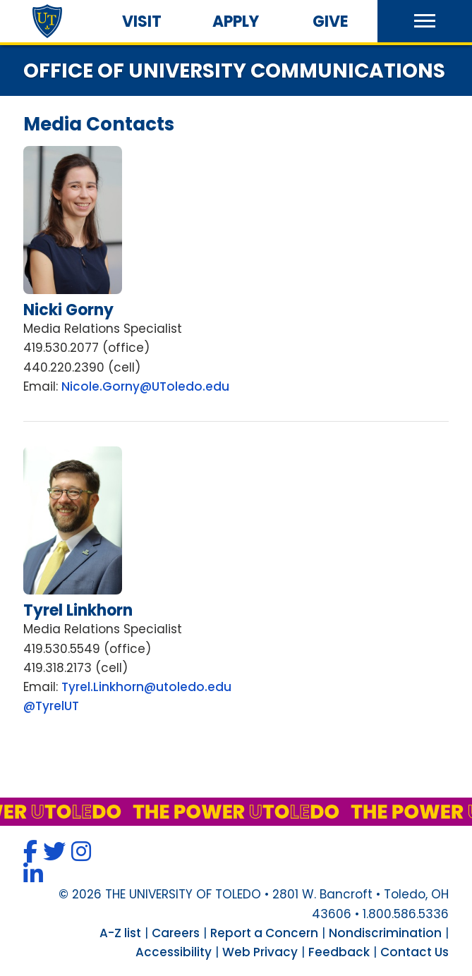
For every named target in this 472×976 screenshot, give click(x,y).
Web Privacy (260, 952)
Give (331, 21)
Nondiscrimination (385, 933)
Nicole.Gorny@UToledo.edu (145, 386)
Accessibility (173, 952)
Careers (176, 933)
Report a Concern (264, 933)
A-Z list (120, 933)
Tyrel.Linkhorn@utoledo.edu (146, 686)
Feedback (339, 952)
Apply (235, 21)
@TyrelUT (51, 705)
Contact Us (414, 952)
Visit (142, 21)
